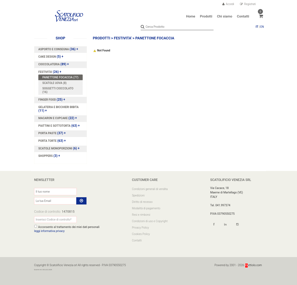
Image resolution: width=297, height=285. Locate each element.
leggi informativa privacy (49, 230)
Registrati (248, 4)
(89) (53, 64)
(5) (50, 56)
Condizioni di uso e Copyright (150, 221)
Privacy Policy (140, 227)
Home (190, 16)
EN (262, 26)
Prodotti (206, 16)
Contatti (243, 16)
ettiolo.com (253, 265)
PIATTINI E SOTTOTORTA (54, 125)
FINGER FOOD (47, 99)
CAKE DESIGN (47, 56)
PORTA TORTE (47, 140)
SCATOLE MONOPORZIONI (55, 148)
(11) (58, 108)
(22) (57, 118)
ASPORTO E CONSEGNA (54, 49)
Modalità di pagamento (146, 208)
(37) (52, 133)
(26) (49, 72)
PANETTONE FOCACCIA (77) (60, 77)
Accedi (228, 4)
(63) (59, 125)
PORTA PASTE (47, 133)
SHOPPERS (45, 155)
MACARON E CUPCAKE (53, 118)
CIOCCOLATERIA (49, 64)
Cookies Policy (141, 233)
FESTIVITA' (45, 71)
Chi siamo (224, 16)
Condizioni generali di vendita (150, 188)
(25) (51, 99)
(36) (58, 49)
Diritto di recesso (142, 201)
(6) (58, 148)
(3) (49, 155)
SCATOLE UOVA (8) (54, 82)
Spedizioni (138, 195)
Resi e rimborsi (141, 214)
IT (257, 26)
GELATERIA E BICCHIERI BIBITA (58, 106)
